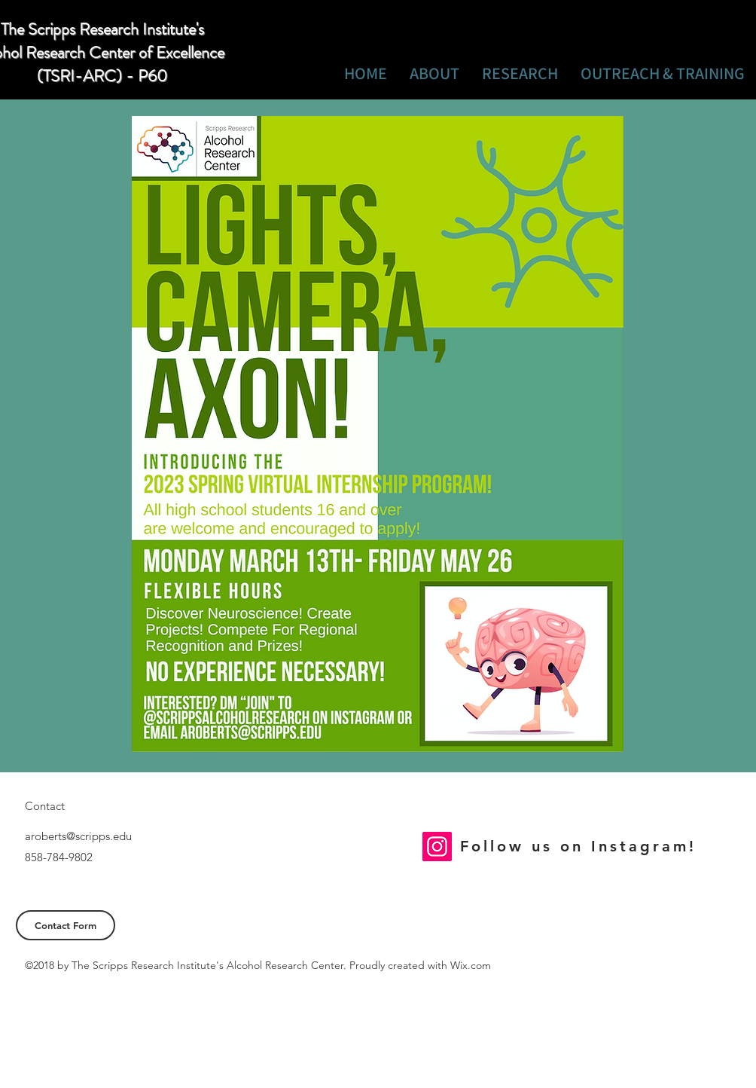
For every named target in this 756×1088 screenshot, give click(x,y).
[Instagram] (437, 846)
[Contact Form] (65, 925)
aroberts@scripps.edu (78, 836)
